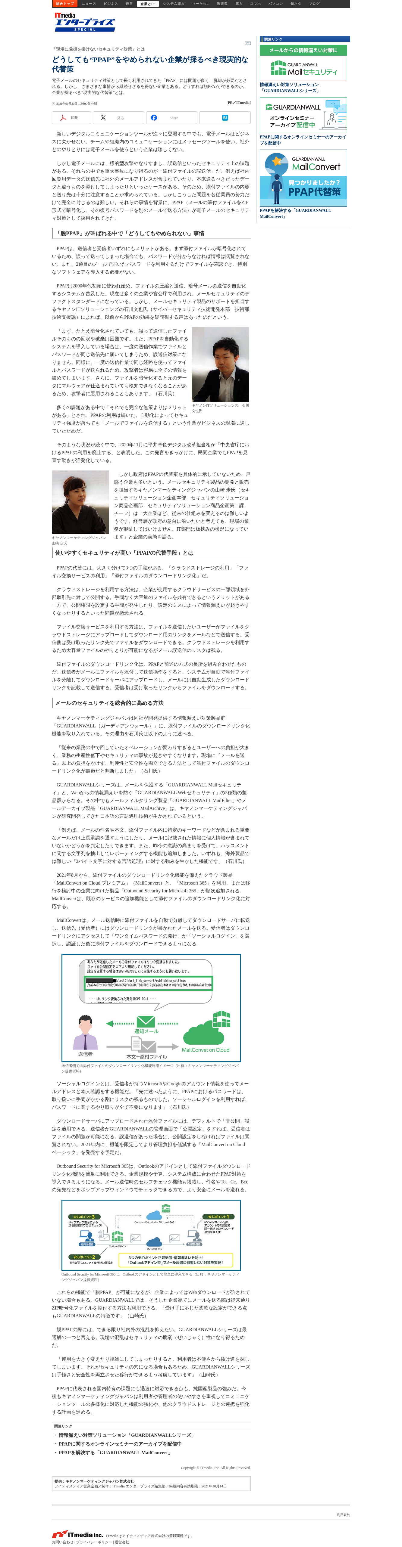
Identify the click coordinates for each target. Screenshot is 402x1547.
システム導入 (174, 3)
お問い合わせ (63, 1542)
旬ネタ (296, 3)
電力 (239, 3)
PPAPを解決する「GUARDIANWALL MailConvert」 (116, 1452)
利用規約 (343, 1515)
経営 (129, 3)
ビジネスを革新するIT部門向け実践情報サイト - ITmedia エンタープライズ (83, 22)
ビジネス (111, 3)
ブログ (314, 3)
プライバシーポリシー (94, 1542)
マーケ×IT (200, 3)
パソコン (276, 3)
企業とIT (147, 4)
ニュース (89, 3)
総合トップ (65, 3)
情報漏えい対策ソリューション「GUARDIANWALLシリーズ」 (127, 1435)
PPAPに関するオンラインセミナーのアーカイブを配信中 (120, 1443)
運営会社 (122, 1542)
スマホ (255, 3)
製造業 (222, 3)
